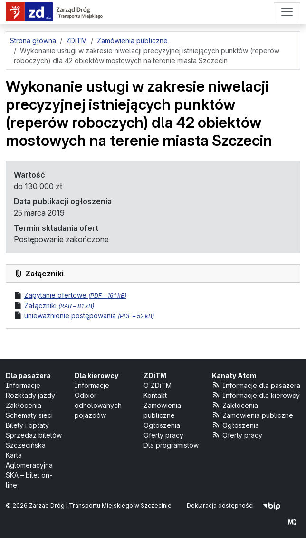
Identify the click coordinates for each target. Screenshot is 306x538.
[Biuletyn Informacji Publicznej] (271, 505)
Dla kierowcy (96, 375)
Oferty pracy (163, 435)
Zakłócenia (23, 405)
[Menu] (287, 11)
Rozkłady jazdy (30, 395)
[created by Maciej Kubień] (292, 522)
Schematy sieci (29, 415)
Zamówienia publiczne (252, 414)
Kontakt (155, 395)
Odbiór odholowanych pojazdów (98, 405)
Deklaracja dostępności (220, 505)
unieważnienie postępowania (89, 315)
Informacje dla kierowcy (256, 394)
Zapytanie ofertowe (75, 295)
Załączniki (59, 306)
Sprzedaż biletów (34, 435)
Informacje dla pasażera (256, 384)
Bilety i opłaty (27, 425)
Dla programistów (171, 445)
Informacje (23, 385)
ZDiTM (154, 375)
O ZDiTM (157, 385)
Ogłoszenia (161, 425)
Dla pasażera (28, 375)
